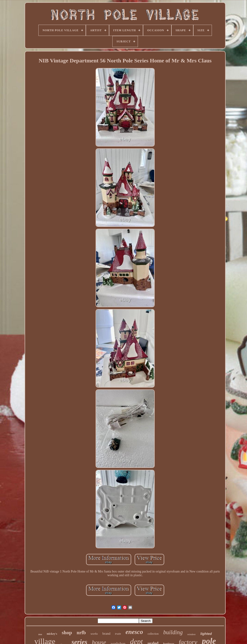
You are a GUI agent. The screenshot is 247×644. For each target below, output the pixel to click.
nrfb (81, 632)
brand (106, 633)
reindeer (191, 634)
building (173, 632)
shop (67, 632)
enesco (134, 631)
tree (40, 634)
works (94, 633)
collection (153, 633)
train (118, 633)
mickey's (52, 633)
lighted (206, 634)
